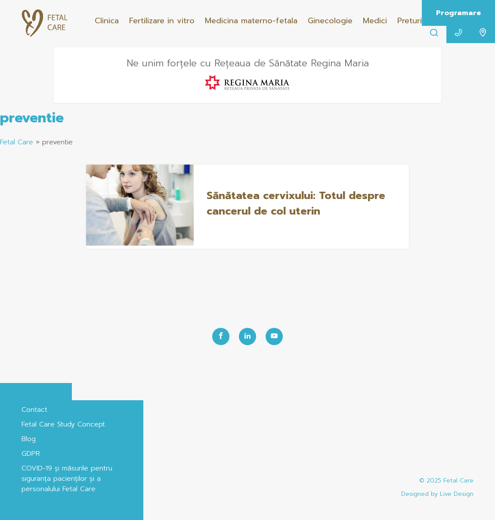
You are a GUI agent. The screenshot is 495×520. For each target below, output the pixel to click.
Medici (375, 21)
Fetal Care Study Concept (63, 424)
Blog (29, 439)
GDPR (31, 453)
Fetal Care (16, 142)
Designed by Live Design (437, 493)
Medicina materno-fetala (251, 21)
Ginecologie (330, 21)
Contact (34, 410)
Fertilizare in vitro (162, 21)
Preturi (409, 21)
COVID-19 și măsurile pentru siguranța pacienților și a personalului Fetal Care (67, 478)
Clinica (107, 21)
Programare (458, 13)
